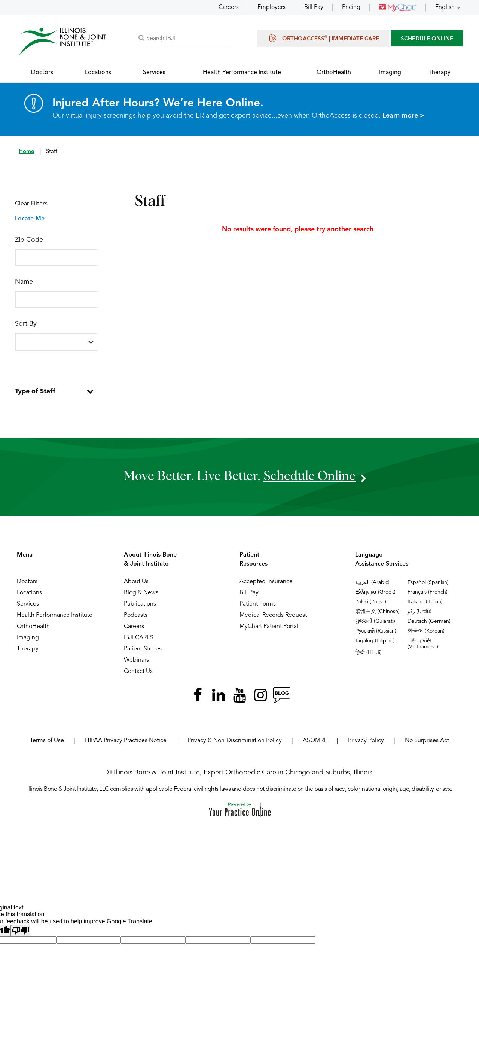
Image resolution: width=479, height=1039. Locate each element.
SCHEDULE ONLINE (427, 39)
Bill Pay (313, 7)
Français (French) (428, 592)
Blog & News (141, 593)
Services (28, 604)
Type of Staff (35, 391)
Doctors (27, 582)
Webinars (136, 660)
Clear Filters (31, 204)
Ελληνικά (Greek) (375, 592)
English (445, 7)
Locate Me (30, 219)
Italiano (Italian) (425, 601)
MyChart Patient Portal (269, 627)
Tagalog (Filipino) (375, 640)
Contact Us (138, 671)
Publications (140, 604)
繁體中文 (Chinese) (377, 611)
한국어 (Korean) (426, 631)
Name (24, 281)
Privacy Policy (366, 741)
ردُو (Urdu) (419, 611)
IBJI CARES (138, 638)
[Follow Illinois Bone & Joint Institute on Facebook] (197, 695)
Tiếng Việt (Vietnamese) (423, 643)
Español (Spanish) (428, 582)
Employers (271, 7)
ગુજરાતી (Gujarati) (375, 621)
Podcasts (135, 615)
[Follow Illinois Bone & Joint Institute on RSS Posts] (281, 695)
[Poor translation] (20, 930)
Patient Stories (143, 649)
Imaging (28, 638)
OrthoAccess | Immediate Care (323, 38)
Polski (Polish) (370, 601)
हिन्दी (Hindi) (368, 652)
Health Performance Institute (54, 615)
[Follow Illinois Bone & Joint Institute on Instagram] (260, 695)
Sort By (26, 323)
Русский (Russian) (375, 631)
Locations (29, 593)
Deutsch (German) (429, 621)
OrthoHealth (33, 627)
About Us (136, 582)
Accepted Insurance (266, 582)
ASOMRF (315, 741)
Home (26, 152)
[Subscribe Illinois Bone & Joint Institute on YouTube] (239, 695)
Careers (229, 7)
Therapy (28, 649)
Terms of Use (47, 741)
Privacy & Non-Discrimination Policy (234, 741)
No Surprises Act (427, 741)
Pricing (351, 7)
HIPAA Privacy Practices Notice (126, 741)
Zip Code (29, 240)
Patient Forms (258, 604)
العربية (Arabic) (372, 582)
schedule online (309, 476)
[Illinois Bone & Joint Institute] (62, 41)
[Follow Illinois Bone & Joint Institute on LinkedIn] (218, 695)
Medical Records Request (273, 615)
